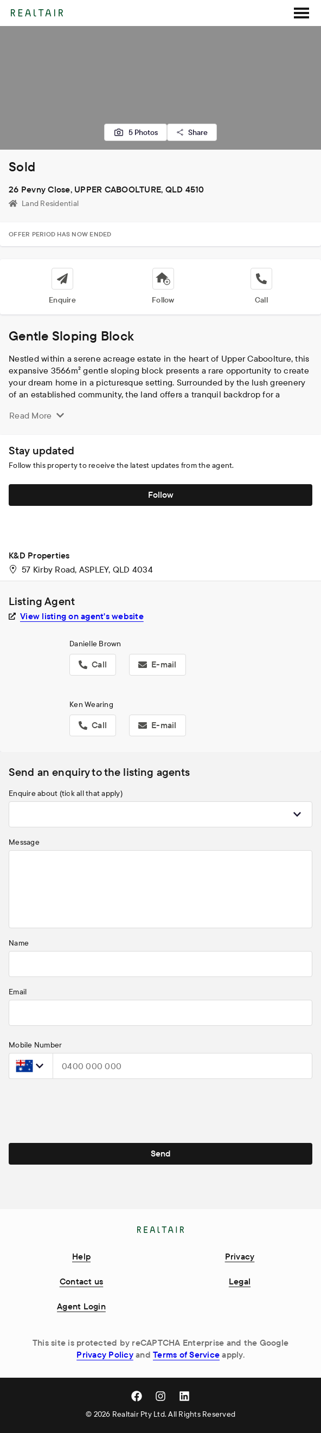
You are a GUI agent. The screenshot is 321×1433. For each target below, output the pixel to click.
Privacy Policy (104, 1354)
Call (93, 664)
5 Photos (135, 132)
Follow (161, 494)
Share (192, 132)
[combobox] (160, 814)
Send (161, 1153)
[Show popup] (297, 814)
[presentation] (91, 1109)
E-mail (157, 664)
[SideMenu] (301, 13)
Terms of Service (186, 1354)
